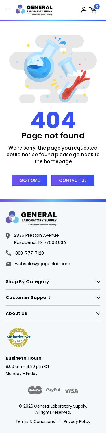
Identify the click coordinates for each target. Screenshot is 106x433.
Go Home (30, 180)
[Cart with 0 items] (94, 10)
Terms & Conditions (35, 421)
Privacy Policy (77, 421)
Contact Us (73, 180)
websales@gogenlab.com (38, 263)
